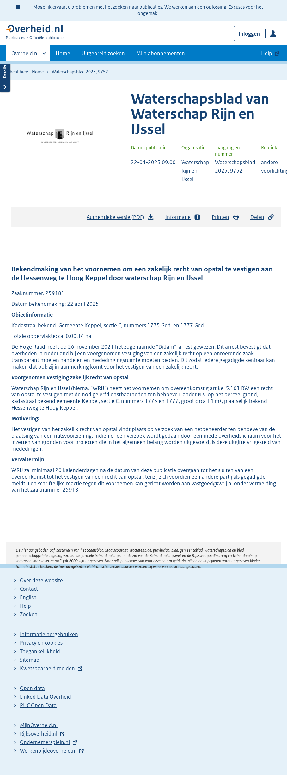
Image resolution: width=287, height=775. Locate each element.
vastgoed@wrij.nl (212, 483)
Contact (29, 588)
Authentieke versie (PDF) (120, 218)
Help (25, 605)
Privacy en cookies (41, 642)
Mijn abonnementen (160, 53)
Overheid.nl (25, 55)
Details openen (5, 76)
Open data (32, 688)
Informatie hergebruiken (49, 634)
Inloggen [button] (249, 33)
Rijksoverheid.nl (38, 733)
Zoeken (29, 614)
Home (63, 53)
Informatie (183, 217)
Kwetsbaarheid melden (47, 668)
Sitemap (30, 659)
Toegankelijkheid (40, 651)
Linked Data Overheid (45, 696)
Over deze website (41, 580)
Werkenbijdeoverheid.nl (48, 750)
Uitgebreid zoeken (103, 53)
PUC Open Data (38, 705)
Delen (262, 217)
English (28, 597)
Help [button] (266, 53)
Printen (225, 217)
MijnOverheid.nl (39, 725)
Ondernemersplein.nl (45, 742)
